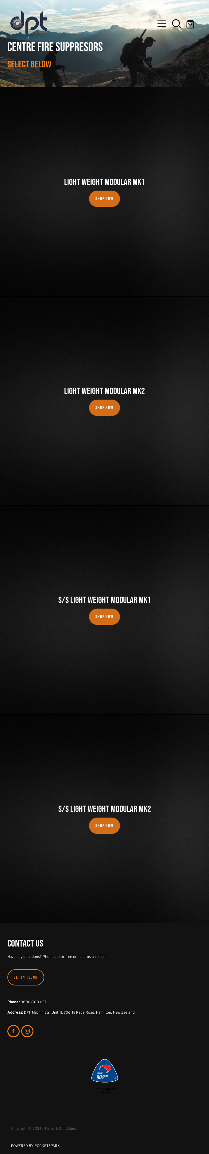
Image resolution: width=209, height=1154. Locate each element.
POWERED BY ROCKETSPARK (35, 1146)
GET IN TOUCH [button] (26, 977)
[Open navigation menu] (161, 23)
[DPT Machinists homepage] (82, 23)
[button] (176, 23)
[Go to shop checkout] (191, 23)
